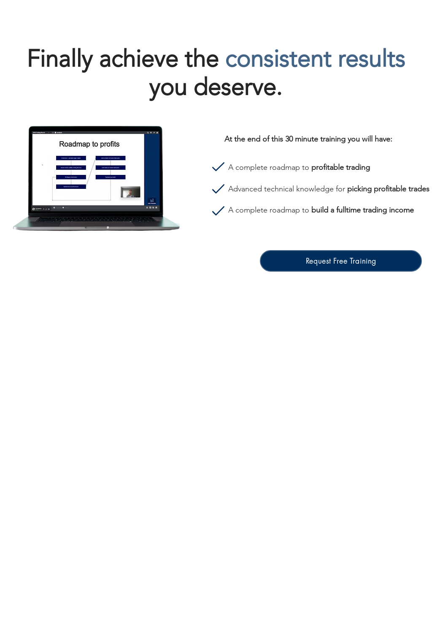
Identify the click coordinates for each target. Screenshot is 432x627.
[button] (341, 261)
